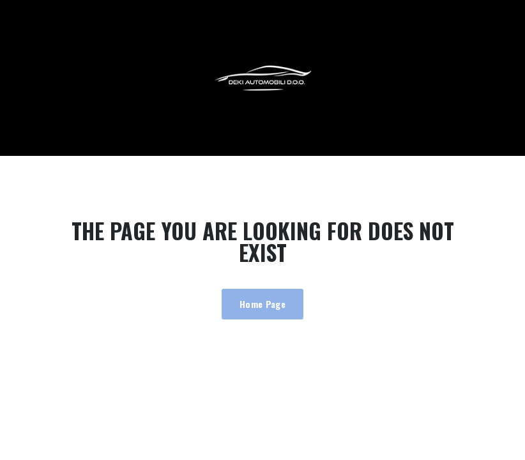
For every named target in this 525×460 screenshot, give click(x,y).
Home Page (262, 303)
